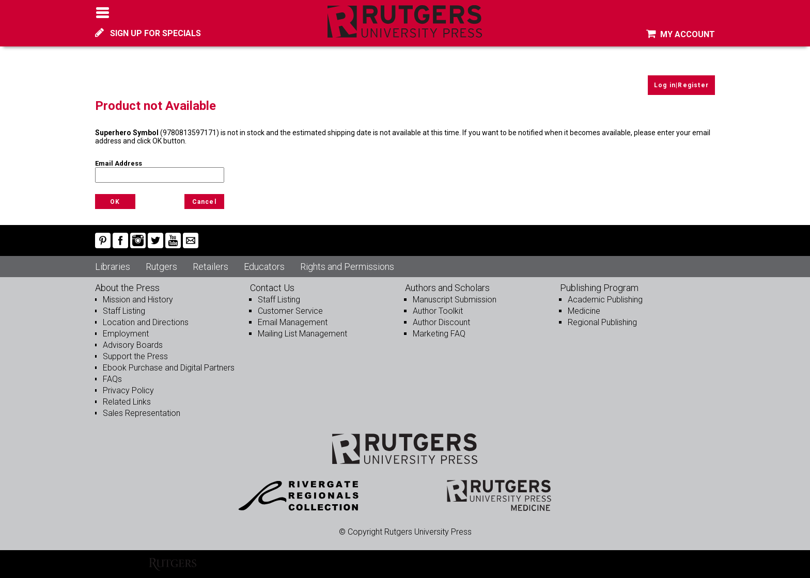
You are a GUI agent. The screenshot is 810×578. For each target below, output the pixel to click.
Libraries (112, 266)
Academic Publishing (605, 299)
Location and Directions (146, 322)
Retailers (210, 266)
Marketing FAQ (439, 334)
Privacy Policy (128, 390)
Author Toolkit (438, 311)
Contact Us (272, 287)
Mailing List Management (302, 334)
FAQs (112, 379)
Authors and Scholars (447, 287)
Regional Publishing (602, 322)
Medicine (584, 311)
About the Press (127, 287)
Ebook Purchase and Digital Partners (169, 368)
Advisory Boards (133, 345)
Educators (264, 266)
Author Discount (441, 322)
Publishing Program (599, 287)
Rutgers (161, 266)
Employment (126, 334)
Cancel (204, 201)
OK (115, 201)
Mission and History (138, 299)
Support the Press (135, 356)
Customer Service (290, 311)
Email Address (118, 163)
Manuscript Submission (454, 299)
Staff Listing (124, 311)
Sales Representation (141, 413)
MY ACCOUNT (680, 34)
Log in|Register (681, 85)
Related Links (127, 402)
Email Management (293, 322)
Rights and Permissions (347, 266)
